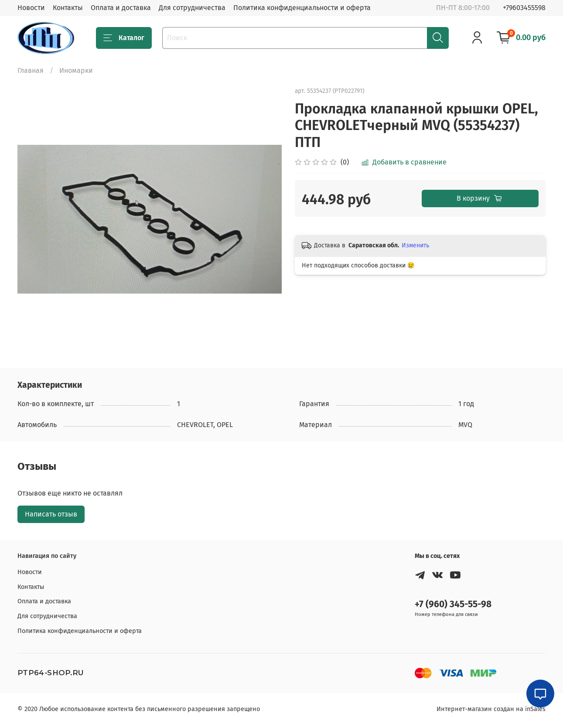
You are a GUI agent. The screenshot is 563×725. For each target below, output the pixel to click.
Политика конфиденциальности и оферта (302, 7)
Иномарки (76, 70)
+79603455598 (524, 7)
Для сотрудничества (192, 7)
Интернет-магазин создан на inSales (491, 709)
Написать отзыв (51, 514)
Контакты (68, 7)
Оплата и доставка (121, 7)
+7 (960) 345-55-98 (453, 604)
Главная (30, 70)
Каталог (123, 38)
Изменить (415, 245)
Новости (31, 7)
